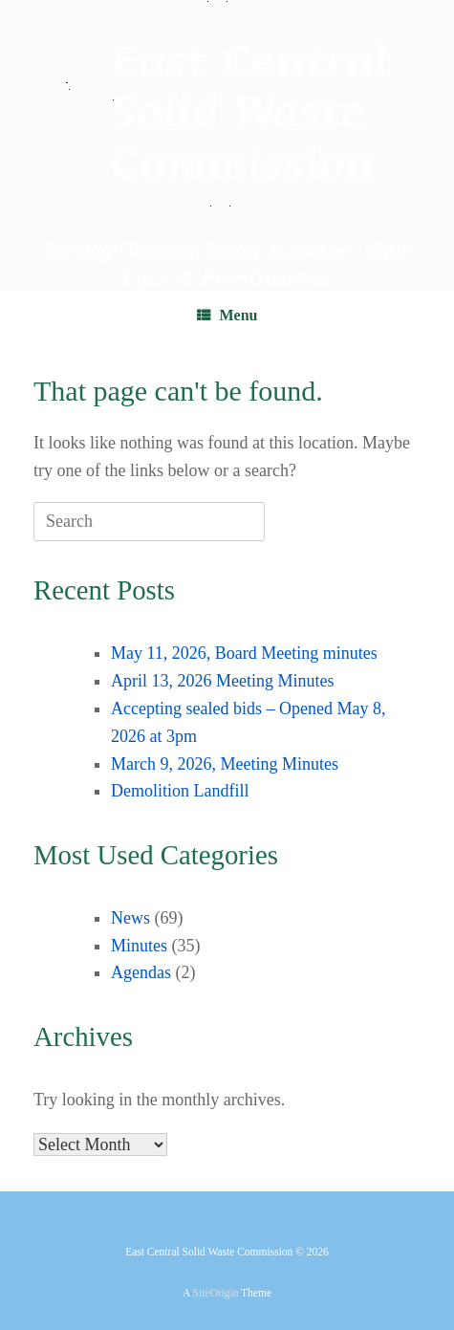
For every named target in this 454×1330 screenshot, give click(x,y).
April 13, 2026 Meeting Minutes (222, 680)
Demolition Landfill (180, 790)
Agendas (141, 972)
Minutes (139, 945)
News (130, 917)
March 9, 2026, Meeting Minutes (224, 764)
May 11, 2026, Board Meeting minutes (244, 653)
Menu (227, 315)
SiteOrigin (216, 1292)
